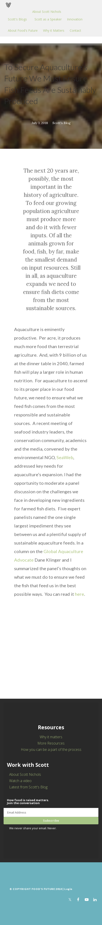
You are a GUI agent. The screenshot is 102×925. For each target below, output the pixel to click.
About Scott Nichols (46, 11)
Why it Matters (53, 30)
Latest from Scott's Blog (28, 787)
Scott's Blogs (17, 19)
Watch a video (20, 780)
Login (68, 888)
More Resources (51, 743)
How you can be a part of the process (51, 749)
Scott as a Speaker (48, 19)
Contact (75, 30)
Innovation (74, 19)
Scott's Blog (61, 123)
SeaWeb (64, 457)
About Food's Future (23, 30)
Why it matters (51, 736)
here (79, 594)
